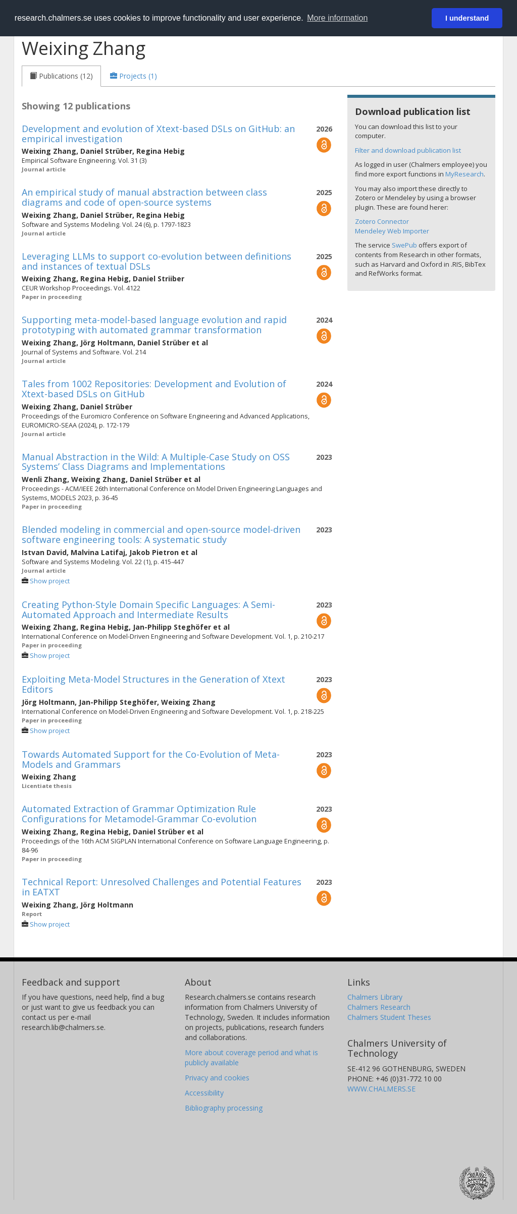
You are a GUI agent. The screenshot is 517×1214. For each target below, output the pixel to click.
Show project (50, 581)
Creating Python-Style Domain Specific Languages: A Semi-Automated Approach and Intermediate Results (148, 609)
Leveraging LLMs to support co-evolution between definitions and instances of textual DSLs (156, 261)
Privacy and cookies (217, 1077)
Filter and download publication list (408, 150)
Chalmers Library (374, 997)
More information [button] (337, 18)
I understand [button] (467, 18)
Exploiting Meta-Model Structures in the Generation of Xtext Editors (153, 684)
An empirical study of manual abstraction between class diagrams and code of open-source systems (144, 197)
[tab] (61, 76)
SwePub (404, 245)
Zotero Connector (382, 221)
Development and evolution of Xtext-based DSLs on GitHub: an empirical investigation (158, 134)
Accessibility (204, 1093)
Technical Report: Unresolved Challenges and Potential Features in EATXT (161, 887)
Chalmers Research (378, 1007)
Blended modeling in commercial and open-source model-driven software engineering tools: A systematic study (161, 534)
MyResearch (464, 173)
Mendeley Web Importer (392, 230)
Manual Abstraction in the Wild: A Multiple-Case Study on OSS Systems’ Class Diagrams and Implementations (156, 462)
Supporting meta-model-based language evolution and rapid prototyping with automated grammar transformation (154, 325)
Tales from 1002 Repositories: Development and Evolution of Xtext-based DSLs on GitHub (154, 389)
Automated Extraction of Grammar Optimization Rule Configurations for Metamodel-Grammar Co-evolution (139, 814)
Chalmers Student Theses (389, 1017)
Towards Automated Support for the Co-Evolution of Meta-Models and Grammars (151, 759)
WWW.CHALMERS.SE (381, 1089)
